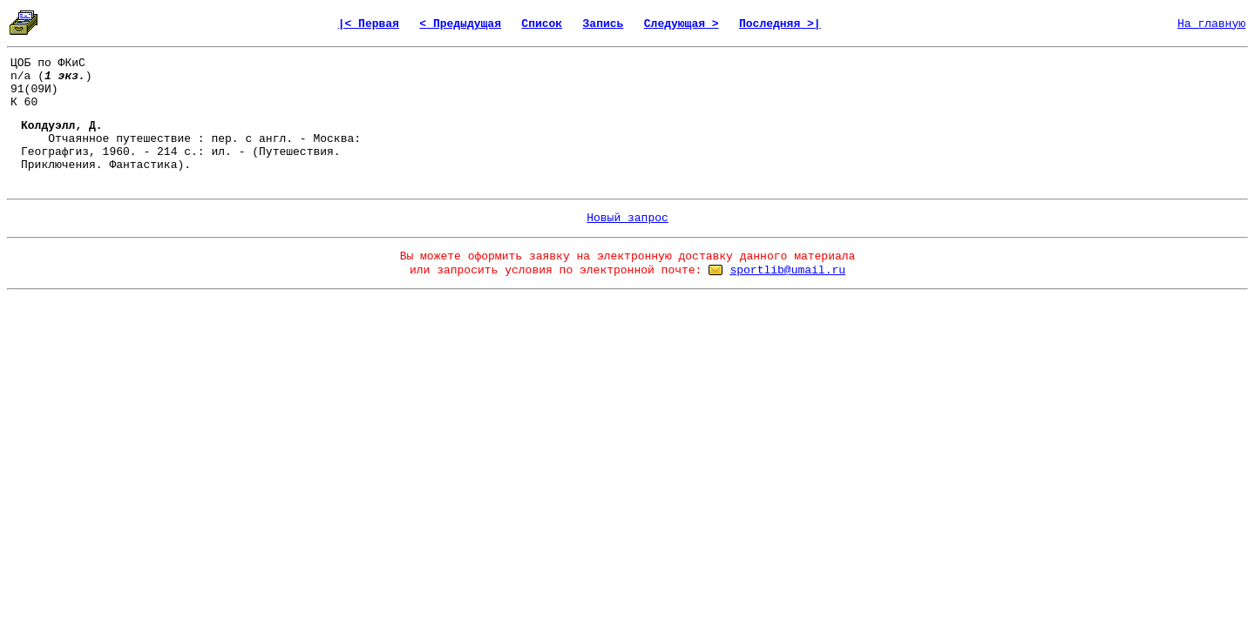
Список (541, 23)
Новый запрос (627, 218)
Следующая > (681, 23)
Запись (603, 23)
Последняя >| (780, 23)
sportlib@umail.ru (787, 270)
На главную (1211, 23)
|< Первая (368, 23)
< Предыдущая (460, 23)
